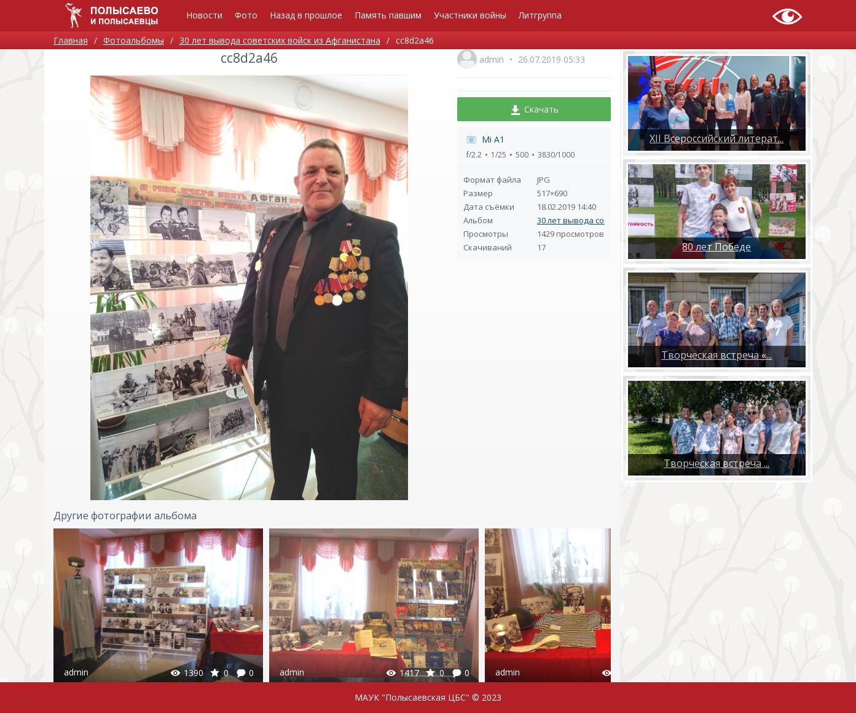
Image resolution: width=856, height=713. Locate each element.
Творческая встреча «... (716, 355)
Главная (70, 40)
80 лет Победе (716, 246)
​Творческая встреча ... (716, 463)
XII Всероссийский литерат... (716, 138)
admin (491, 59)
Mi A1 (493, 139)
